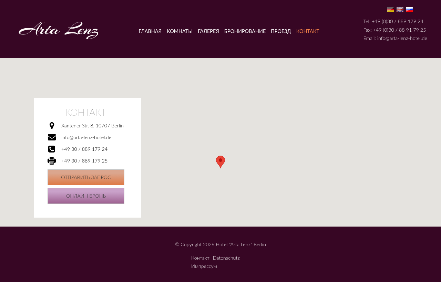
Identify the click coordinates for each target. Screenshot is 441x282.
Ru (409, 9)
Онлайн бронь (86, 196)
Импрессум (204, 266)
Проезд (281, 31)
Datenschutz (226, 258)
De (390, 9)
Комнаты (180, 31)
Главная (150, 31)
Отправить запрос (86, 177)
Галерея (208, 31)
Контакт (307, 31)
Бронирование (245, 31)
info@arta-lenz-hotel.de (402, 38)
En (400, 9)
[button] (220, 162)
